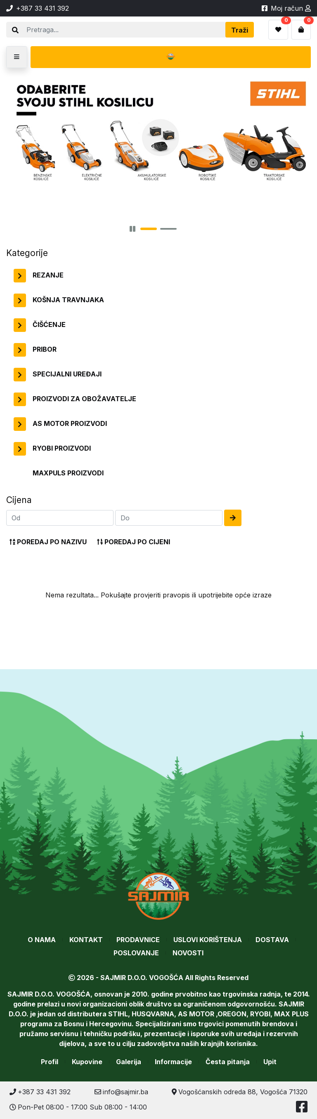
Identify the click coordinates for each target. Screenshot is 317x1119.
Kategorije (27, 252)
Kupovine (87, 1062)
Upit (270, 1062)
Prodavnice (138, 940)
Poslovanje (136, 953)
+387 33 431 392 (40, 1092)
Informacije (173, 1062)
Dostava (272, 940)
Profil (49, 1062)
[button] (17, 57)
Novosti (188, 953)
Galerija (128, 1062)
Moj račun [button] (291, 8)
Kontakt (86, 940)
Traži (239, 30)
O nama (42, 940)
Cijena (19, 499)
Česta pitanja (228, 1062)
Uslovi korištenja (207, 940)
